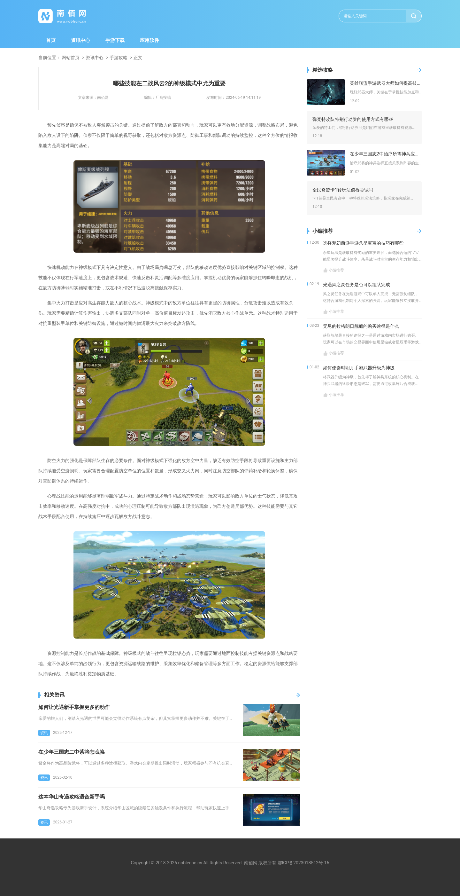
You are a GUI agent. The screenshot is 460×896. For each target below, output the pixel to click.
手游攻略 (118, 57)
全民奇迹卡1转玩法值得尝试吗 (342, 190)
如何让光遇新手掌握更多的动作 (74, 707)
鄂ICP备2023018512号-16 (303, 862)
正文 (138, 57)
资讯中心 (80, 40)
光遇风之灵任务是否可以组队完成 (356, 284)
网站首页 (71, 57)
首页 (51, 40)
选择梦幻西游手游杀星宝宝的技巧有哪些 (363, 243)
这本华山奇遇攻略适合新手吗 (71, 797)
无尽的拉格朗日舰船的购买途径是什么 (361, 326)
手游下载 (115, 40)
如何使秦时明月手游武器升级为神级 (359, 367)
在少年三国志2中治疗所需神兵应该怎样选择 (386, 153)
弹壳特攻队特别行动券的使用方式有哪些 (352, 119)
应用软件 (149, 40)
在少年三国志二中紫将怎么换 (71, 752)
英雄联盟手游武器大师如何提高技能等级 (386, 83)
